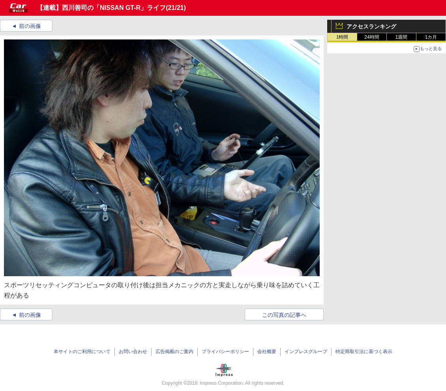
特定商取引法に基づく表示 (363, 351)
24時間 (371, 37)
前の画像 (30, 26)
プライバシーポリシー (225, 351)
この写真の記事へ (284, 315)
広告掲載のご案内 (174, 351)
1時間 (342, 37)
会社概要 (266, 351)
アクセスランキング (371, 26)
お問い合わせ (133, 351)
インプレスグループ (306, 351)
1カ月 (431, 37)
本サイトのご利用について (82, 351)
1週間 (401, 37)
